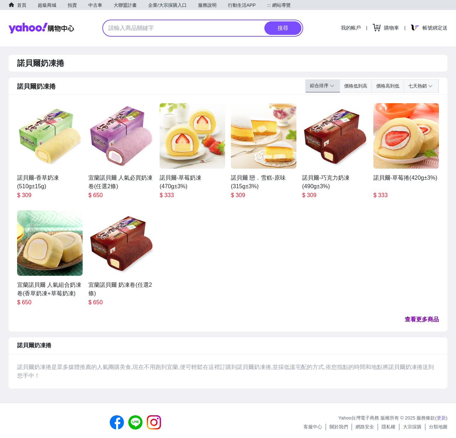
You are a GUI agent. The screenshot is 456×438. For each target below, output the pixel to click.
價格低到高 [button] (355, 86)
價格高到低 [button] (387, 86)
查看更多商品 (422, 319)
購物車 (391, 28)
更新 (441, 418)
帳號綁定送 (435, 28)
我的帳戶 (351, 28)
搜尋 (283, 28)
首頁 (21, 5)
